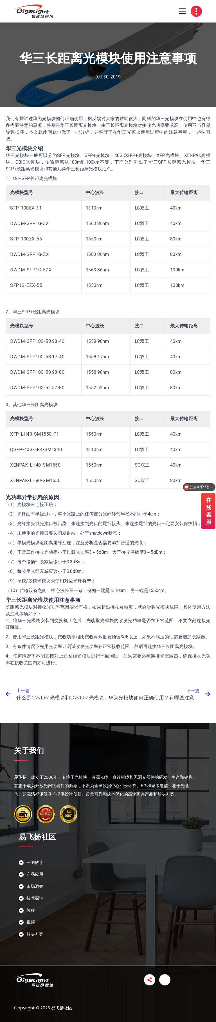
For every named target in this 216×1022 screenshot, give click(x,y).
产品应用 (34, 874)
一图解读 (34, 862)
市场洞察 (34, 886)
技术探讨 (34, 898)
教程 (30, 910)
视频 (30, 922)
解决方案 (34, 934)
